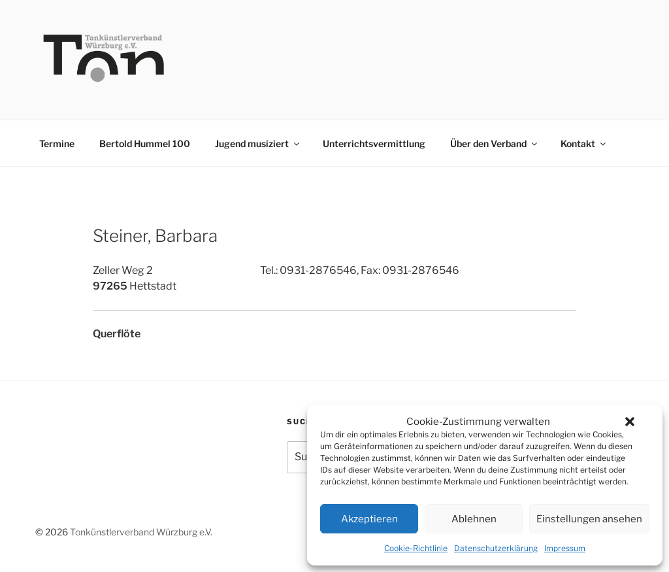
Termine (56, 143)
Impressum (564, 548)
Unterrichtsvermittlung (374, 143)
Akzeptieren (369, 519)
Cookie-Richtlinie (416, 548)
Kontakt (584, 143)
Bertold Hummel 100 (144, 143)
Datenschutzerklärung (496, 548)
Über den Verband (494, 143)
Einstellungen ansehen (589, 519)
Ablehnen (474, 519)
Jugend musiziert (258, 143)
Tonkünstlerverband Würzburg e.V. (141, 531)
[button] (629, 421)
